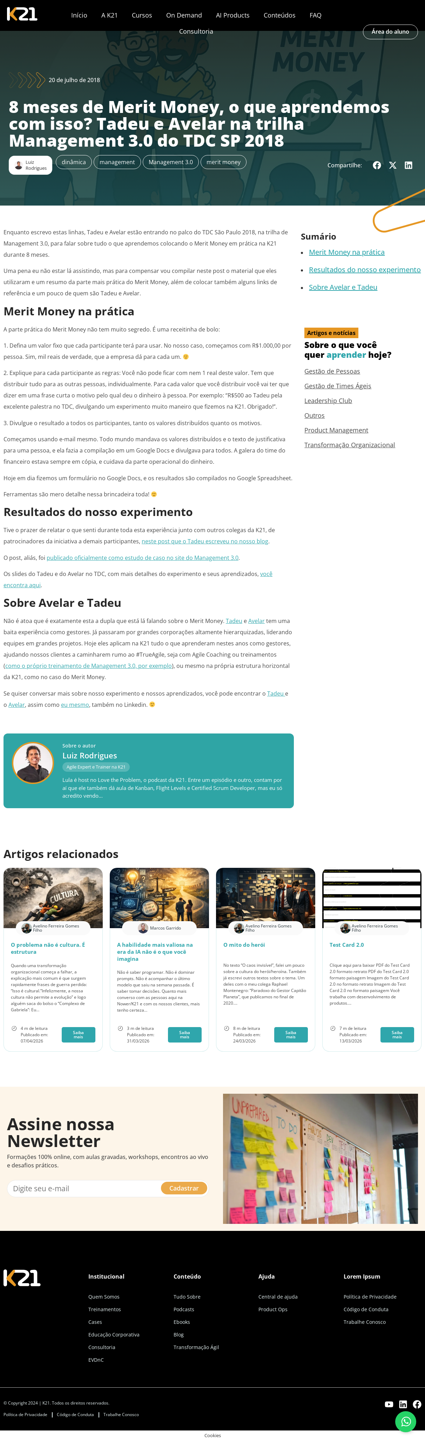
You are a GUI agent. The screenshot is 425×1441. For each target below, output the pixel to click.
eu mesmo (75, 705)
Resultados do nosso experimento (365, 269)
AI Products (233, 15)
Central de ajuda (278, 1296)
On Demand (184, 15)
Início (79, 15)
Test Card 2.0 (347, 944)
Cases (95, 1322)
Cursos (142, 15)
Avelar (256, 621)
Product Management (336, 430)
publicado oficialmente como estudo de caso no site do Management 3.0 (142, 558)
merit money (224, 162)
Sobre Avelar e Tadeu (343, 287)
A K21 (109, 15)
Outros (314, 415)
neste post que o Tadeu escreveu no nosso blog (205, 541)
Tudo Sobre (187, 1296)
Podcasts (184, 1309)
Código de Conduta (366, 1309)
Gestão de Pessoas (332, 371)
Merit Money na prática (347, 252)
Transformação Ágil (196, 1347)
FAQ (316, 15)
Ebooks (182, 1322)
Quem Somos (104, 1296)
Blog (179, 1334)
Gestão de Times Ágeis (337, 386)
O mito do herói (244, 944)
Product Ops (273, 1309)
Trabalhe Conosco (365, 1322)
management (117, 162)
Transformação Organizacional (349, 445)
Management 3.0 (171, 162)
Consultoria (196, 31)
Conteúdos (280, 15)
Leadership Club (328, 400)
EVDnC (96, 1359)
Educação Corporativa (114, 1334)
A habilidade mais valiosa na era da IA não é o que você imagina (155, 951)
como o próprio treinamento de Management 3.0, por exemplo (88, 666)
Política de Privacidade (370, 1296)
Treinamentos (104, 1309)
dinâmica (74, 162)
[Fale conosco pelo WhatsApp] (405, 1421)
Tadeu (234, 621)
